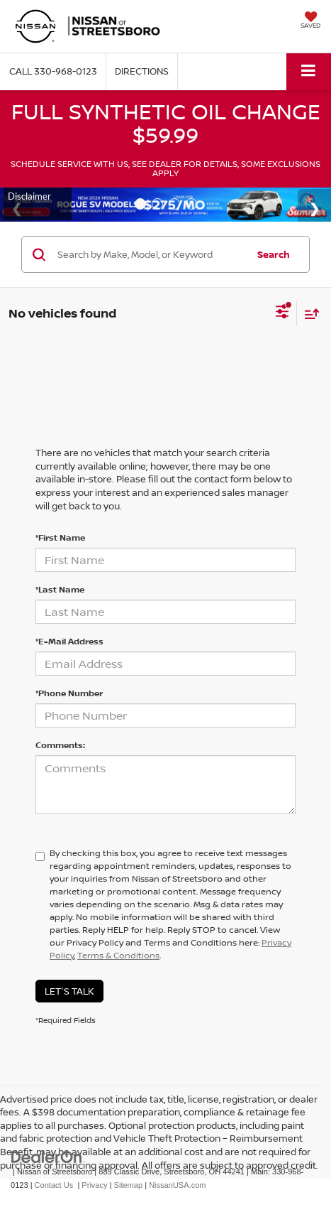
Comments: (60, 745)
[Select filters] (282, 313)
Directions (142, 71)
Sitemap (128, 1185)
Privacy (94, 1185)
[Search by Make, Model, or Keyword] (150, 254)
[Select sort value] (308, 313)
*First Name (60, 537)
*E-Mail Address (69, 641)
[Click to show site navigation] (308, 71)
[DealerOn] (47, 1157)
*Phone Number (69, 693)
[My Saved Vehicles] (310, 21)
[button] (53, 71)
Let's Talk (69, 991)
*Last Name (59, 589)
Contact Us (54, 1185)
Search (273, 254)
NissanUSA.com (177, 1185)
